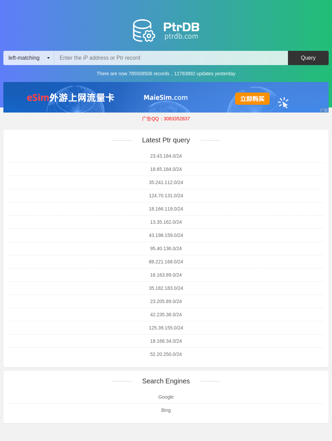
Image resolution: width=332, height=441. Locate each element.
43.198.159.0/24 (166, 235)
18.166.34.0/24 (166, 341)
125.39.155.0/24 (166, 327)
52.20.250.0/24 (166, 354)
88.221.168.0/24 (166, 261)
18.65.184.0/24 (166, 169)
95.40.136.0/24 (166, 248)
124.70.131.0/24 (166, 195)
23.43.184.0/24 (166, 156)
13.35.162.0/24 (166, 222)
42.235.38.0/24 (166, 314)
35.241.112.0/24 (166, 182)
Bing (166, 410)
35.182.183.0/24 (166, 288)
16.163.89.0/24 (166, 275)
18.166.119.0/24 (166, 209)
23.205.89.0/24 (166, 301)
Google (165, 397)
